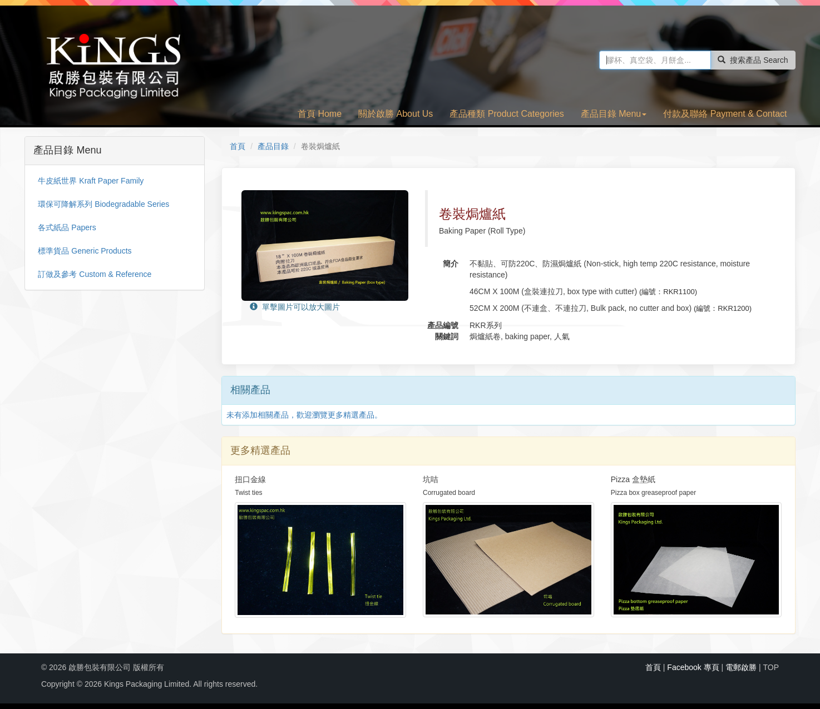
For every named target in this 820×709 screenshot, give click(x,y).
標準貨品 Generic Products (84, 250)
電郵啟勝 (741, 667)
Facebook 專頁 (693, 667)
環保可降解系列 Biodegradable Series (103, 204)
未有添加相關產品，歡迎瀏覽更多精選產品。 (304, 414)
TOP (771, 667)
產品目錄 (273, 146)
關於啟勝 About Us (395, 113)
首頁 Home (320, 113)
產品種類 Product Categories (506, 113)
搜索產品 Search (753, 60)
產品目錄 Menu (613, 113)
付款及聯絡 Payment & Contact (725, 113)
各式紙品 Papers (67, 227)
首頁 (237, 146)
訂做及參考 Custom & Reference (94, 274)
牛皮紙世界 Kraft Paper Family (91, 180)
